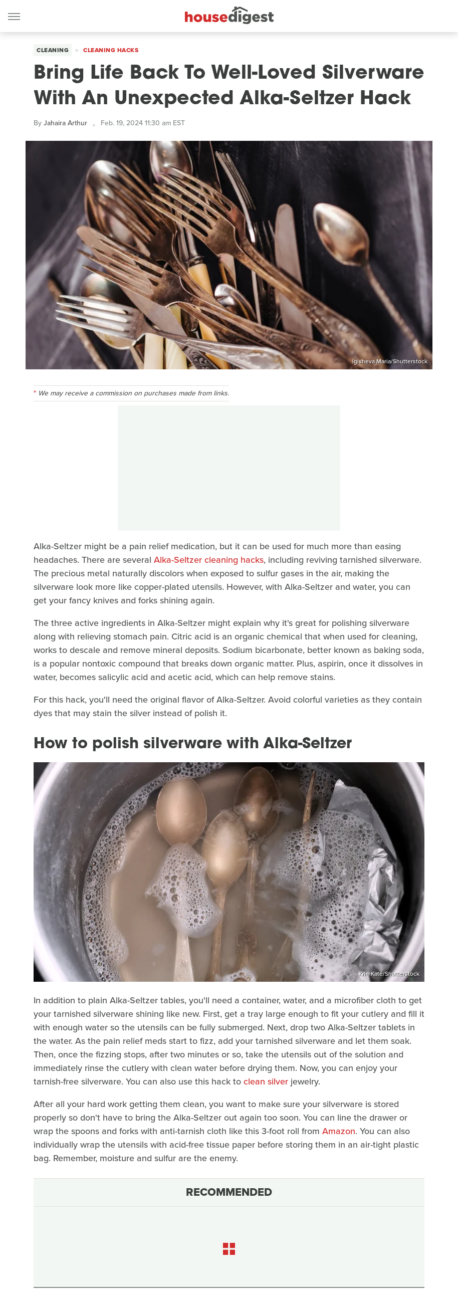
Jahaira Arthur (65, 123)
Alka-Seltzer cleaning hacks (209, 559)
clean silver (266, 1081)
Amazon (338, 1131)
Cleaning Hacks (110, 50)
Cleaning (53, 50)
